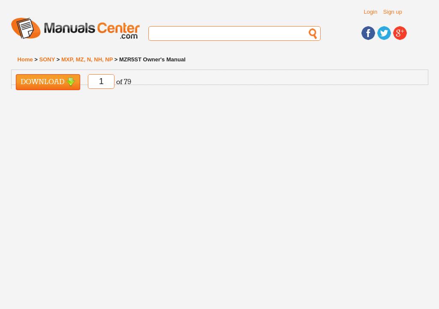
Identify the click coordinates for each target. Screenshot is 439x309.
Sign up (392, 12)
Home (25, 59)
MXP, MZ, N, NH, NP (87, 59)
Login (370, 12)
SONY (47, 59)
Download (48, 82)
